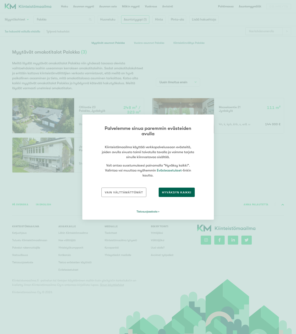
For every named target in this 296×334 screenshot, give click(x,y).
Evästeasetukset (169, 170)
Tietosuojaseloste (147, 211)
